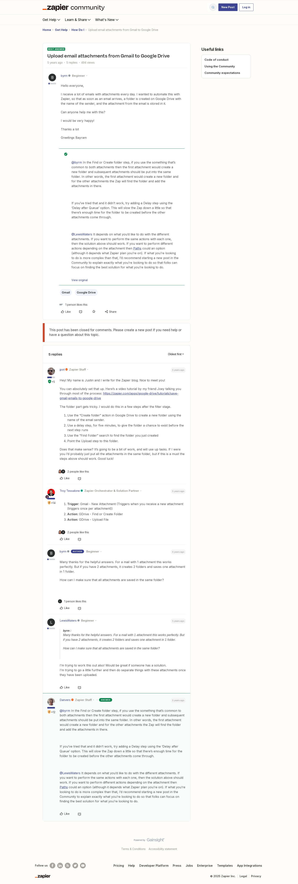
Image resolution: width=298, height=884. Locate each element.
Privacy (256, 876)
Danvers (65, 700)
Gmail (66, 292)
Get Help (52, 19)
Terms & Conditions (133, 849)
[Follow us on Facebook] (52, 865)
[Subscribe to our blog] (68, 865)
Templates (225, 865)
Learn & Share (78, 19)
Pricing (118, 865)
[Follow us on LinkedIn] (60, 865)
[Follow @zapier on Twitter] (75, 865)
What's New (107, 19)
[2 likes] (73, 471)
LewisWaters (68, 620)
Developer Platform (154, 865)
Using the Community (219, 66)
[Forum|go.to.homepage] (74, 7)
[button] (228, 7)
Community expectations (222, 73)
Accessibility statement (163, 849)
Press (177, 865)
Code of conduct (216, 59)
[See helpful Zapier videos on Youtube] (83, 865)
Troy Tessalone (70, 491)
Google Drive (86, 292)
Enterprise (205, 865)
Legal (243, 876)
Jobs (189, 865)
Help (131, 865)
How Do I (77, 30)
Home (47, 30)
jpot (62, 369)
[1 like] (73, 305)
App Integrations (249, 865)
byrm (64, 75)
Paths (137, 248)
